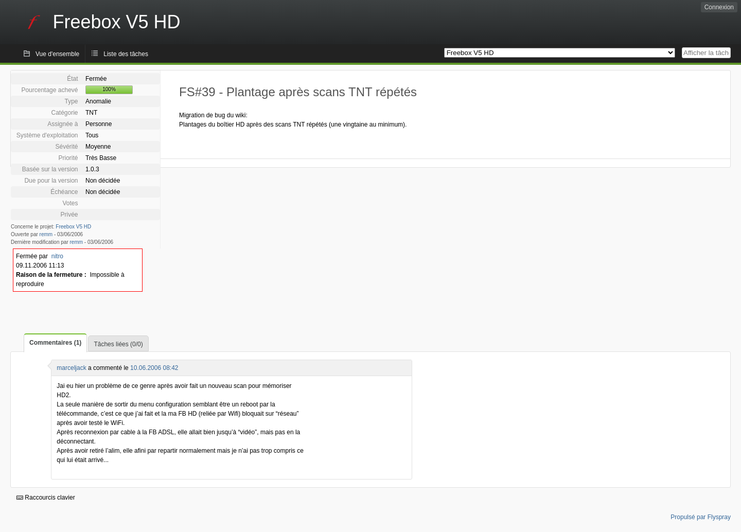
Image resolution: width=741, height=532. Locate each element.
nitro (57, 256)
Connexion (719, 7)
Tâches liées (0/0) (118, 344)
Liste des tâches (125, 54)
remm (46, 234)
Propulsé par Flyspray (701, 517)
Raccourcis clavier (45, 497)
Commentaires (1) (55, 342)
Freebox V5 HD (73, 226)
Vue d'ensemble (57, 54)
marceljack (71, 367)
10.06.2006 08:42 (154, 367)
